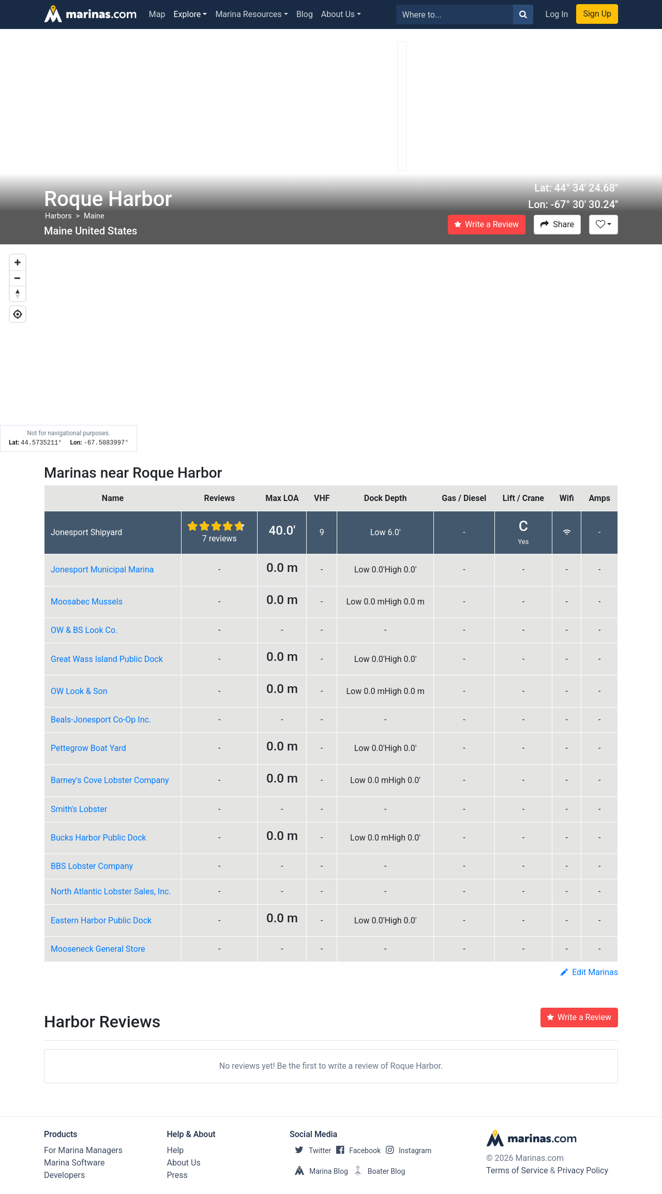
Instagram (406, 1150)
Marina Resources (248, 14)
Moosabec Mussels (87, 602)
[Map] (331, 348)
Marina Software (74, 1163)
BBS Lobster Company (92, 866)
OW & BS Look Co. (84, 630)
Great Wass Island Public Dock (107, 659)
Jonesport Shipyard (86, 532)
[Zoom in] (17, 262)
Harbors (58, 216)
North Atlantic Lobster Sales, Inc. (111, 891)
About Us (338, 14)
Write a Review (487, 224)
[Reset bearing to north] (17, 293)
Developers (64, 1175)
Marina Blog (319, 1171)
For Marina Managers (83, 1150)
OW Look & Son (79, 691)
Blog (304, 14)
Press (177, 1175)
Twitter (310, 1150)
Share (557, 224)
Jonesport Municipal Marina (102, 569)
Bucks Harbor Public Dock (98, 838)
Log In (557, 14)
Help (175, 1150)
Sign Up (597, 14)
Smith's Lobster (79, 809)
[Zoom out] (17, 278)
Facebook (356, 1150)
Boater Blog (376, 1171)
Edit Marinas (589, 972)
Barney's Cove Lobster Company (110, 780)
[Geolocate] (17, 314)
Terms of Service (517, 1170)
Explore (187, 14)
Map (157, 14)
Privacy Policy (583, 1170)
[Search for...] (455, 14)
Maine (94, 216)
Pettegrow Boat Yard (88, 748)
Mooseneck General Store (98, 949)
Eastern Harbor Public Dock (101, 920)
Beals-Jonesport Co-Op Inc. (101, 720)
